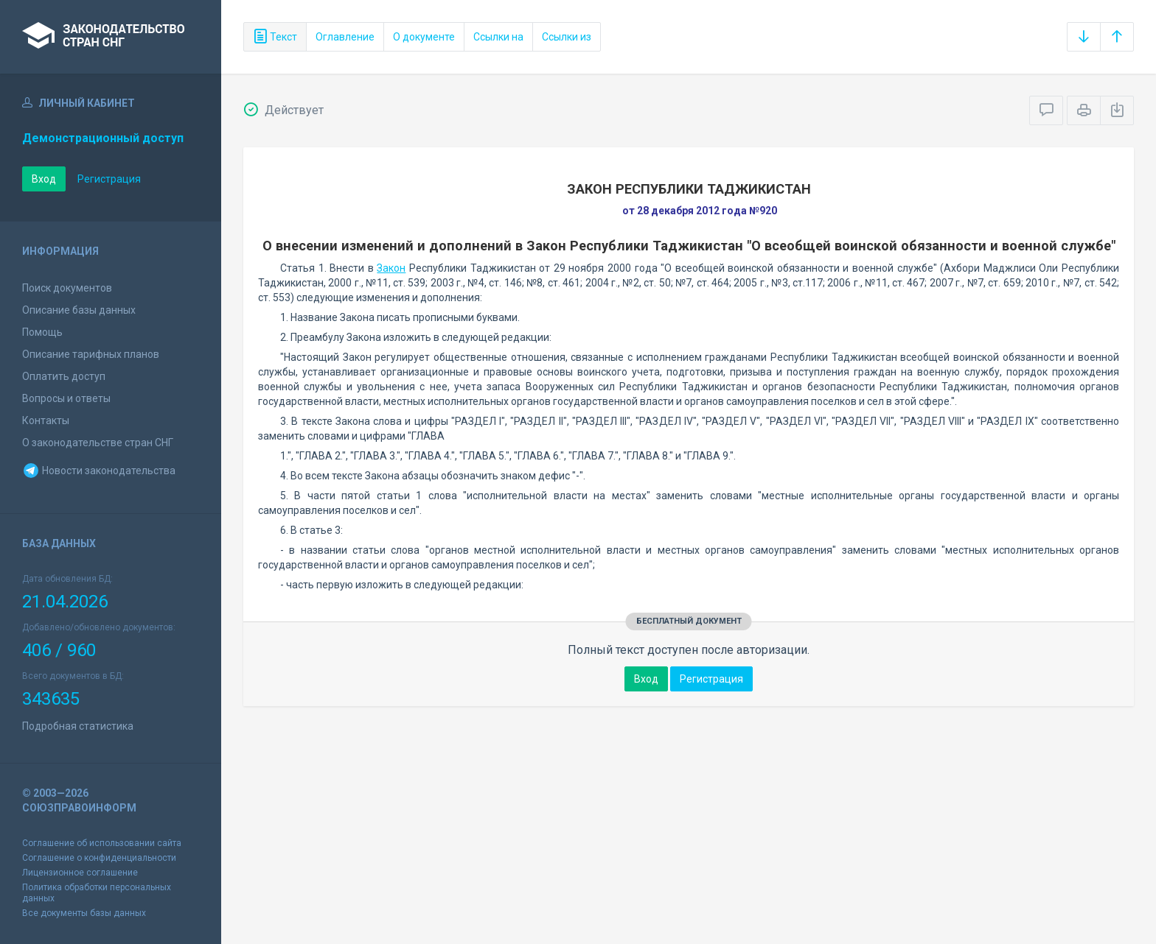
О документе (424, 37)
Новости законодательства (98, 470)
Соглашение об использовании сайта (101, 843)
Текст (275, 36)
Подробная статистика (77, 726)
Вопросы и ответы (66, 398)
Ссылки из (566, 37)
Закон (391, 268)
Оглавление (345, 37)
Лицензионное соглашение (80, 872)
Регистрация (109, 179)
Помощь (42, 332)
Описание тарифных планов (90, 354)
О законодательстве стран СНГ (97, 442)
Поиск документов (67, 288)
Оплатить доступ (63, 376)
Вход (44, 179)
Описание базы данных (79, 310)
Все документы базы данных (84, 913)
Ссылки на (498, 37)
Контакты (45, 420)
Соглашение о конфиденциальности (99, 858)
